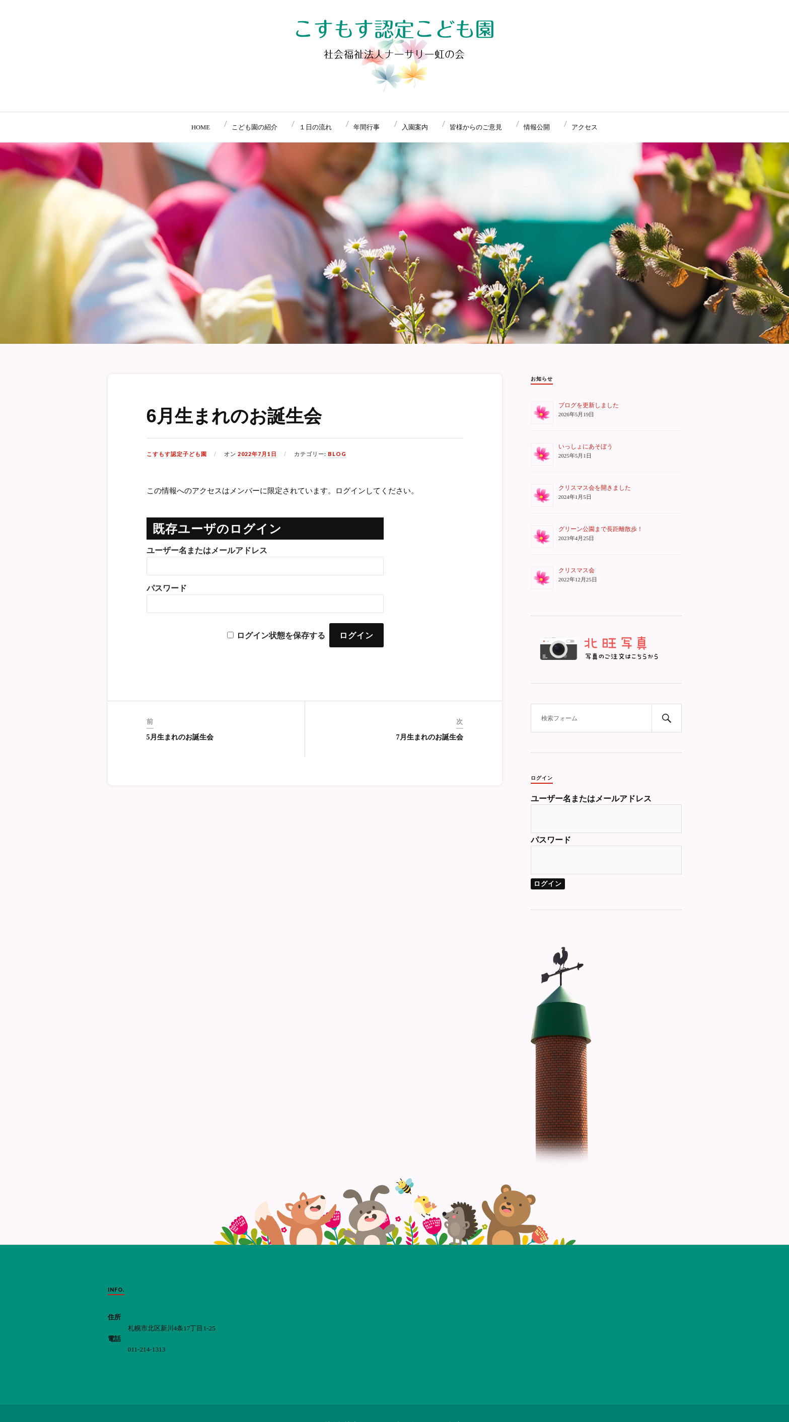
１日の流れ (315, 127)
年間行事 (366, 127)
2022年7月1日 (257, 454)
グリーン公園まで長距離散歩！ (600, 529)
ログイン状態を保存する (281, 635)
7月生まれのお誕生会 (429, 737)
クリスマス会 (576, 570)
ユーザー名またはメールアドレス (207, 550)
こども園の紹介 (254, 127)
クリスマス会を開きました (594, 487)
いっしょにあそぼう (585, 446)
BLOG (337, 454)
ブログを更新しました (588, 405)
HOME (200, 127)
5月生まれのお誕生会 (180, 737)
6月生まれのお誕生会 (234, 416)
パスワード (167, 588)
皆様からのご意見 (476, 127)
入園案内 (415, 127)
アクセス (584, 127)
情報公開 (537, 127)
